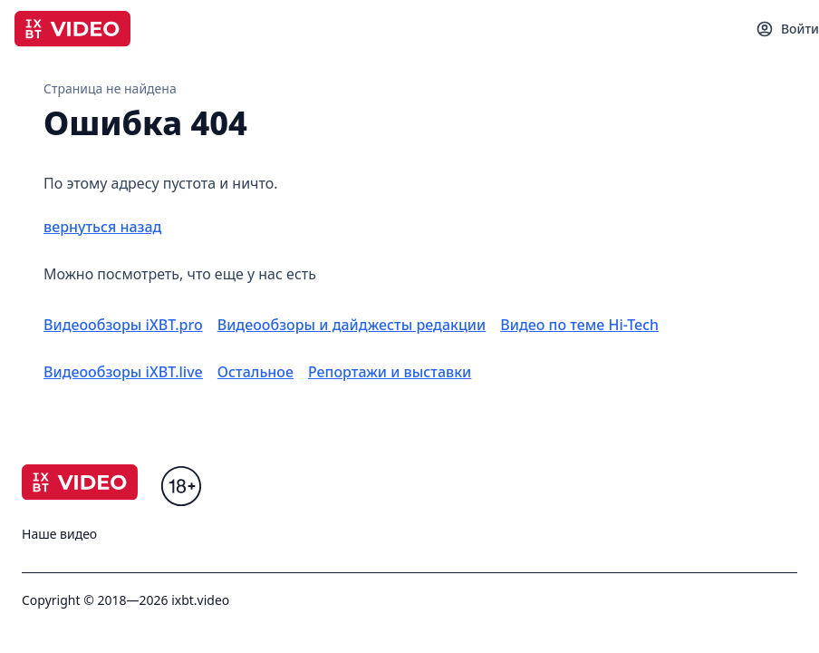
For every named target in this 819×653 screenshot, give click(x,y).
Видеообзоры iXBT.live (123, 372)
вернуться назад (102, 227)
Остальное (255, 372)
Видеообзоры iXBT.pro (123, 325)
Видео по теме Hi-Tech (579, 325)
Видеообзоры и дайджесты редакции (352, 325)
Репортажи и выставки (389, 372)
